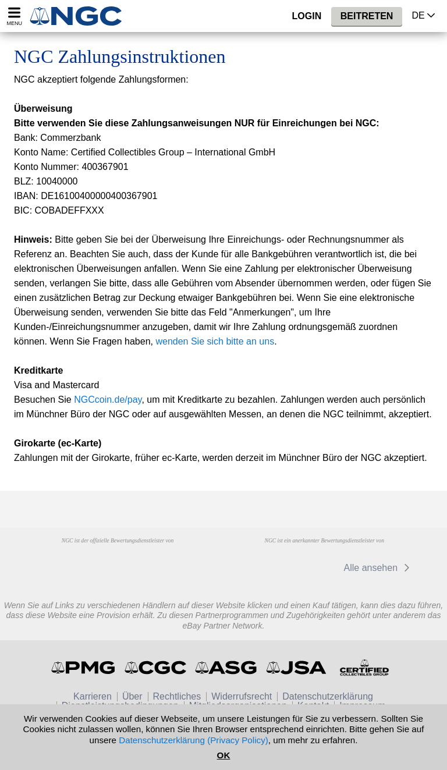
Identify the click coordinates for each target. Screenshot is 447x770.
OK (223, 755)
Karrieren (92, 696)
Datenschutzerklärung (327, 696)
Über (132, 696)
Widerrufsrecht (241, 696)
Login (307, 16)
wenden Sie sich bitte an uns (214, 341)
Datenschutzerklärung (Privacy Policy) (193, 740)
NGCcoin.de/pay (107, 399)
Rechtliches (177, 696)
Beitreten (366, 16)
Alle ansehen (378, 568)
